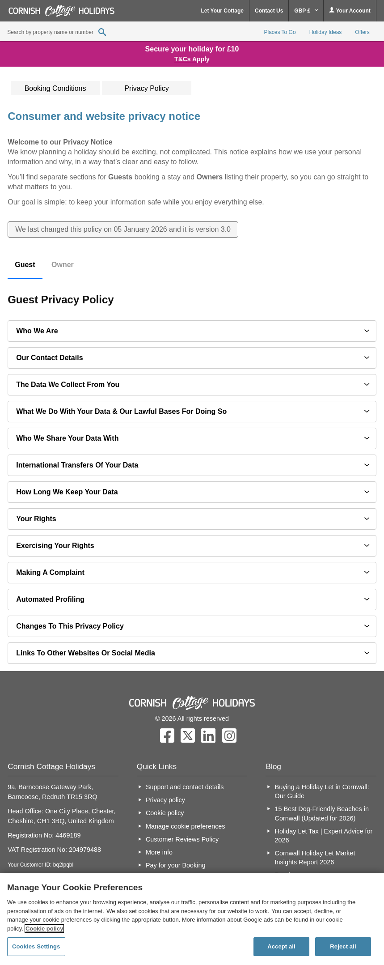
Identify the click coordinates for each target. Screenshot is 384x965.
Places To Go (279, 32)
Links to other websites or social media (85, 653)
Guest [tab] (25, 264)
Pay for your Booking (176, 865)
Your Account (349, 10)
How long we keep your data (67, 492)
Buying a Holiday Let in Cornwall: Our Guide (322, 791)
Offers (362, 32)
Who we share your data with (67, 438)
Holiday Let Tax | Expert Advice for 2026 (324, 836)
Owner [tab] (62, 264)
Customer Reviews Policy (182, 839)
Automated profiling (50, 599)
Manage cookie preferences (185, 826)
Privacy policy (165, 799)
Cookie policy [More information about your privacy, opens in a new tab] (44, 928)
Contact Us (269, 11)
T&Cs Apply (192, 59)
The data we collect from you (67, 384)
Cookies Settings (36, 946)
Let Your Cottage (222, 11)
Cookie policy (165, 812)
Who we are (37, 331)
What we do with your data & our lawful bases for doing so (121, 411)
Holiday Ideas (325, 32)
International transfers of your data (77, 465)
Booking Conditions (55, 88)
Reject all (343, 946)
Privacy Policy (146, 88)
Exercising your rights (55, 545)
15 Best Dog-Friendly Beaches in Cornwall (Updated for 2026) (322, 813)
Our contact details (49, 357)
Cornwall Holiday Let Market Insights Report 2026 (315, 858)
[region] (192, 919)
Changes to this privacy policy (70, 626)
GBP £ (306, 11)
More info (159, 852)
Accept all (281, 946)
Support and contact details (185, 787)
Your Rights (36, 519)
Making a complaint (50, 572)
